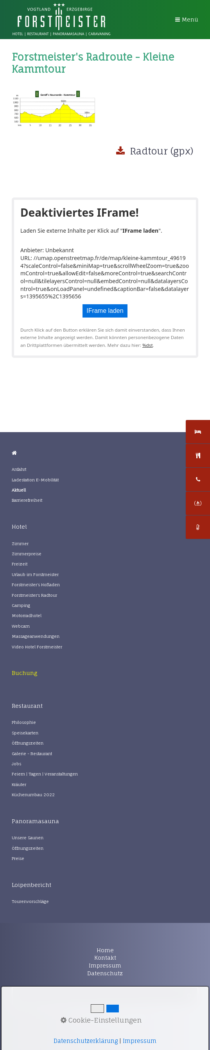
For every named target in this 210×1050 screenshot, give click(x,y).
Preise (18, 858)
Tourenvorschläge (30, 901)
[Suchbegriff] (105, 996)
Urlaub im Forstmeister (35, 574)
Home (105, 950)
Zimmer (20, 543)
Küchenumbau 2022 (33, 794)
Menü (190, 19)
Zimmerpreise (26, 553)
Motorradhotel (26, 615)
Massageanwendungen (35, 636)
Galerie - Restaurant (32, 753)
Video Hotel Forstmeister (37, 647)
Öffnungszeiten (27, 743)
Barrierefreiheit (27, 500)
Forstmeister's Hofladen (36, 584)
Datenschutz (105, 973)
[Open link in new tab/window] (24, 673)
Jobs (16, 763)
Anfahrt (19, 469)
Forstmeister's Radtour (34, 595)
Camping (21, 605)
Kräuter (19, 784)
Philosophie (24, 722)
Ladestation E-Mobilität (35, 480)
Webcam (21, 626)
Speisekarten (25, 733)
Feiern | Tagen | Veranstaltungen (45, 774)
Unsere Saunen (27, 837)
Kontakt (105, 957)
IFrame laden (104, 310)
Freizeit (19, 564)
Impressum (105, 965)
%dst (147, 345)
